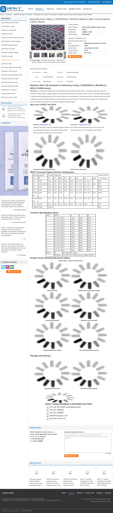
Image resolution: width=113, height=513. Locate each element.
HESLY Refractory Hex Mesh (10, 23)
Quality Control (75, 9)
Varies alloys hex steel (8, 26)
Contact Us (87, 9)
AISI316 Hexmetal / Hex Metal (23, 14)
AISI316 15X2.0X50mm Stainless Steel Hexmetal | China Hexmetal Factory (70, 482)
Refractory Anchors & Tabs (9, 97)
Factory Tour (61, 9)
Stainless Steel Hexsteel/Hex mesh (11, 75)
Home (30, 9)
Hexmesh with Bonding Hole (9, 86)
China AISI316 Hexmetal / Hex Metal (25, 499)
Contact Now (76, 56)
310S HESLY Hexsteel (8, 49)
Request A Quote (94, 2)
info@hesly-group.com (58, 416)
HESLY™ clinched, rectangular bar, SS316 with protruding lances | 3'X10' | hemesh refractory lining (104, 483)
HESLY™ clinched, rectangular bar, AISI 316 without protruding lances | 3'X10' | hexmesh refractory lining (87, 484)
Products (38, 9)
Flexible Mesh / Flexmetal (9, 90)
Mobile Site (4, 506)
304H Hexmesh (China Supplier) (11, 41)
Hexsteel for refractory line (9, 71)
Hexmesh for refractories (8, 30)
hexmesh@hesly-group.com (101, 504)
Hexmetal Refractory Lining (9, 82)
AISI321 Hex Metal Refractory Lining (12, 37)
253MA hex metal (6, 64)
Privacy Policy (7, 499)
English (109, 1)
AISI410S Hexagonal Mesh (9, 45)
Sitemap (108, 493)
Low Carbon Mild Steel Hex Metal (11, 67)
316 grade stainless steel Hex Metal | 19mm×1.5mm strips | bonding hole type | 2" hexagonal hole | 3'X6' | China (36, 484)
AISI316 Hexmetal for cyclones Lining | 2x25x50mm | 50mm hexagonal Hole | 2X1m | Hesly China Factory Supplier (53, 484)
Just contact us (27, 511)
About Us (50, 9)
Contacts (99, 493)
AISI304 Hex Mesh (7, 34)
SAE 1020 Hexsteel (7, 56)
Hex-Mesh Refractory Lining (9, 78)
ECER (58, 500)
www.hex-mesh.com (57, 418)
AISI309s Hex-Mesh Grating (9, 52)
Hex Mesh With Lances (8, 93)
